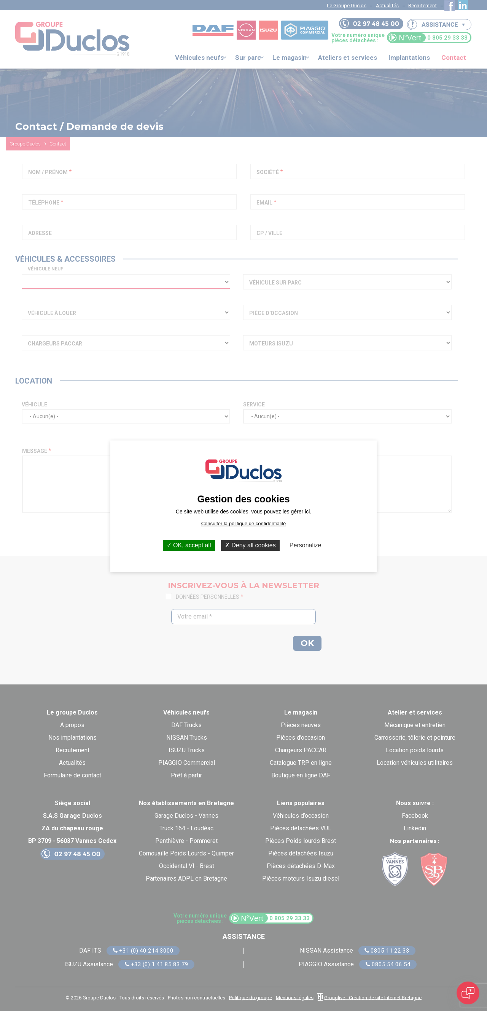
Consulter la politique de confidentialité (243, 523)
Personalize (305, 545)
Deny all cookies (250, 545)
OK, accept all (189, 545)
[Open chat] (468, 993)
